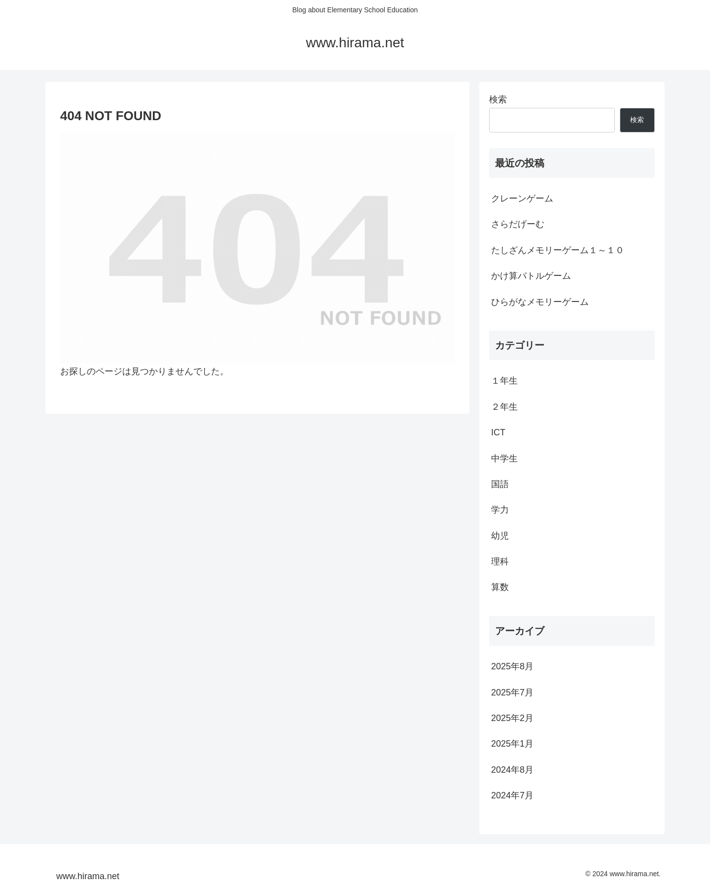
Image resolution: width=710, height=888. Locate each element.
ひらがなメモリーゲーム (540, 302)
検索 (498, 99)
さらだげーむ (517, 224)
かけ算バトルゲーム (531, 276)
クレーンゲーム (522, 198)
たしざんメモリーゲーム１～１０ (557, 250)
